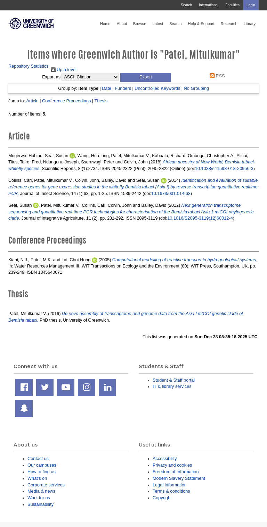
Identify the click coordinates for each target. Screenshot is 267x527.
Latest (157, 24)
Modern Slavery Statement (179, 478)
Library (250, 24)
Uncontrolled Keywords (157, 88)
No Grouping (196, 88)
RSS (216, 75)
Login (250, 5)
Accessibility (165, 458)
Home (105, 24)
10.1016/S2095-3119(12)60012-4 (200, 218)
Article (32, 100)
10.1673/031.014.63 (171, 193)
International (208, 5)
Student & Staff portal (174, 380)
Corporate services (46, 484)
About (122, 24)
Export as (51, 77)
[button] (145, 77)
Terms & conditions (171, 491)
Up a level (63, 69)
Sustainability (40, 504)
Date (106, 88)
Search (186, 5)
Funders (123, 88)
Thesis (101, 100)
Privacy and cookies (172, 465)
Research (229, 24)
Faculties (232, 5)
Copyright (162, 497)
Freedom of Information (176, 471)
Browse (139, 24)
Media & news (41, 491)
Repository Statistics (28, 66)
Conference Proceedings (66, 100)
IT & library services (172, 386)
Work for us (38, 497)
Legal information (170, 484)
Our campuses (41, 465)
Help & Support (201, 24)
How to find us (41, 471)
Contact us (38, 458)
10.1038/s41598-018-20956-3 (224, 168)
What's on (37, 478)
